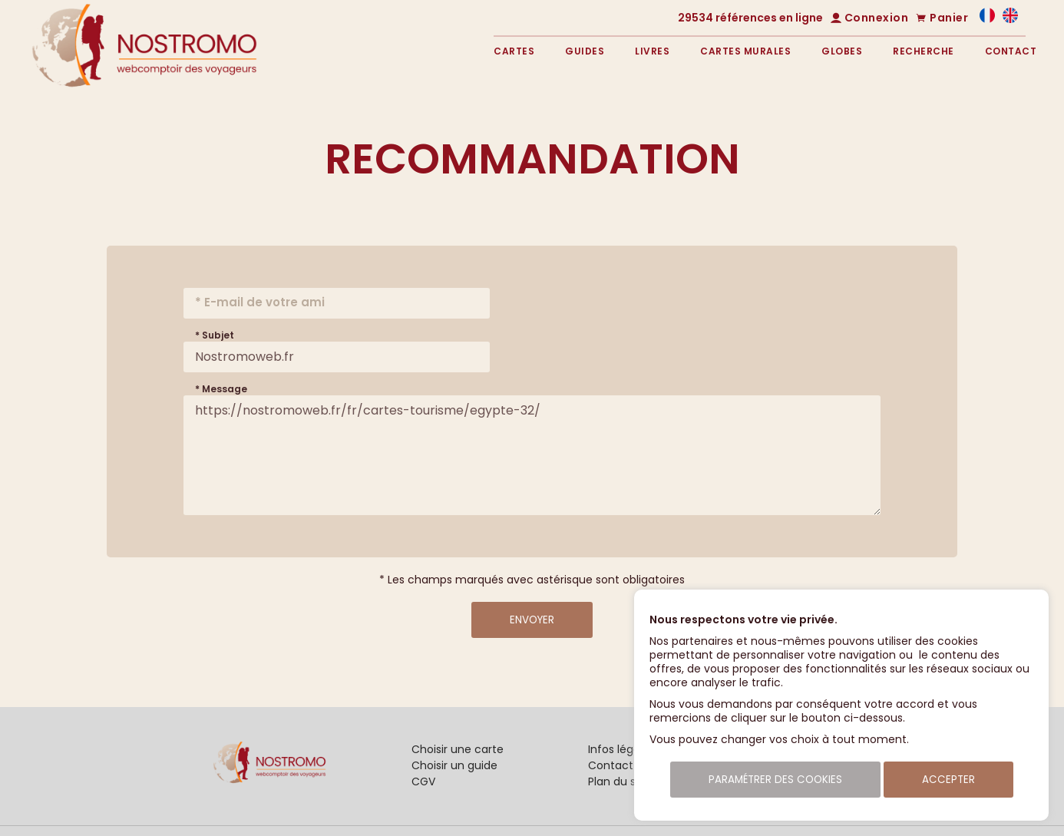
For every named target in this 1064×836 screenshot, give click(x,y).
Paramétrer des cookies (775, 779)
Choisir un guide (454, 765)
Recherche (923, 51)
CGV (423, 781)
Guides (584, 51)
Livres (652, 51)
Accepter (948, 779)
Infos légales (621, 749)
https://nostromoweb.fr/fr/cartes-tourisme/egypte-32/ (532, 455)
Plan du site (618, 781)
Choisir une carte (457, 749)
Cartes (514, 51)
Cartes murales (745, 51)
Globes (841, 51)
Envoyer (532, 620)
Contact (1011, 51)
